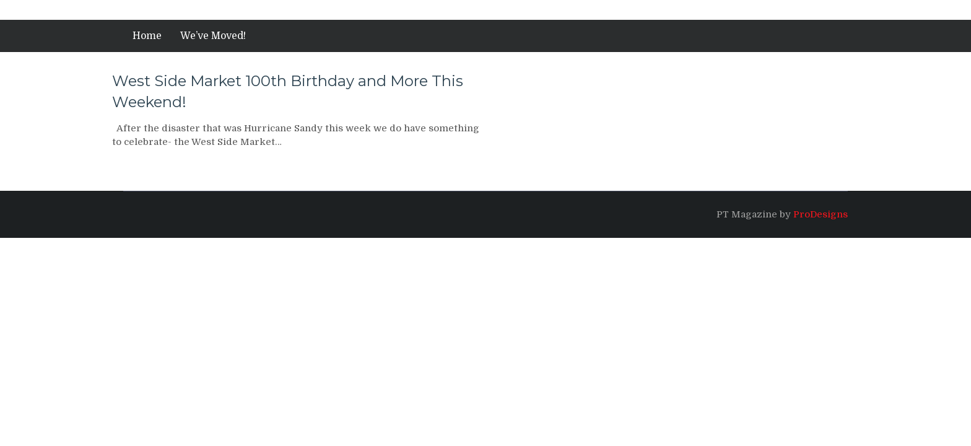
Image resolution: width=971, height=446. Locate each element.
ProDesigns (820, 214)
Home (147, 36)
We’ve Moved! (213, 36)
